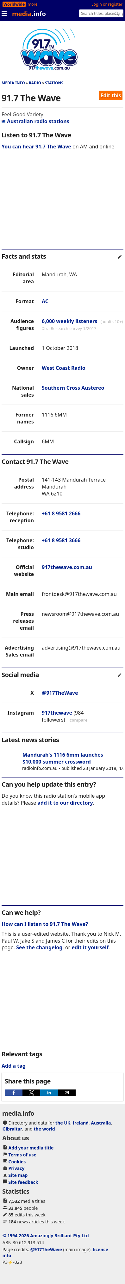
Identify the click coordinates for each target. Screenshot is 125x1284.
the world (44, 1129)
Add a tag (14, 1065)
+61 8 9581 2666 (61, 513)
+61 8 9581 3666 (61, 540)
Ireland (81, 1123)
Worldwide (14, 4)
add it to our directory (65, 802)
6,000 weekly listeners (69, 321)
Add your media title (31, 1148)
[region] (62, 203)
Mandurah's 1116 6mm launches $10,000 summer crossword (62, 758)
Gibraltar (12, 1129)
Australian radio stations (35, 121)
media (29, 13)
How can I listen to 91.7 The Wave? (45, 924)
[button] (13, 1092)
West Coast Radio (63, 367)
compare (79, 720)
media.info (13, 83)
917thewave (57, 712)
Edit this (111, 95)
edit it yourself (90, 947)
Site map (18, 1175)
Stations (54, 83)
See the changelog (39, 947)
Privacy (17, 1168)
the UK (62, 1123)
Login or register (106, 4)
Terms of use (22, 1155)
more (32, 4)
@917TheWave (60, 692)
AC (45, 301)
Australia (101, 1123)
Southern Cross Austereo (73, 387)
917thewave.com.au (67, 567)
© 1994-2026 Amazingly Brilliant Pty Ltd (46, 1236)
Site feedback (23, 1182)
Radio (35, 83)
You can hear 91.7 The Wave (36, 146)
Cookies (17, 1162)
